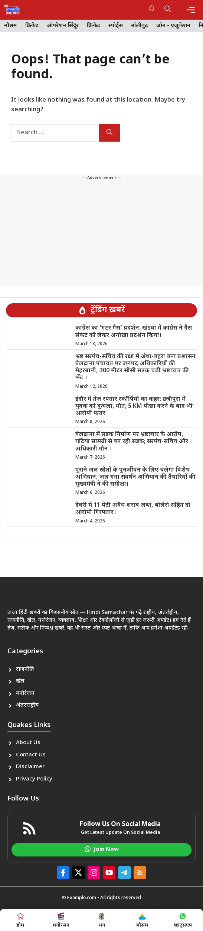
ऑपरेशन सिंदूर (63, 25)
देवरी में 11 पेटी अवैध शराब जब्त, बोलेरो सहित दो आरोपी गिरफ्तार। (132, 509)
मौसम (10, 25)
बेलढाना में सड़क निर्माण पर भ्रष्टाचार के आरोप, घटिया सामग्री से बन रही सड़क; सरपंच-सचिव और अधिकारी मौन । (131, 442)
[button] (167, 9)
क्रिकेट (32, 25)
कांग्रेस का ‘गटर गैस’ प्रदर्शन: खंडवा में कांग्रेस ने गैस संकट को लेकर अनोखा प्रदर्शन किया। (133, 331)
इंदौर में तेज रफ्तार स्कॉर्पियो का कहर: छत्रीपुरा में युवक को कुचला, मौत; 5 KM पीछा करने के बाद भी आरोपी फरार (134, 406)
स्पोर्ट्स (115, 25)
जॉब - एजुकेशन (173, 25)
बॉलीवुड (139, 25)
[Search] (109, 133)
